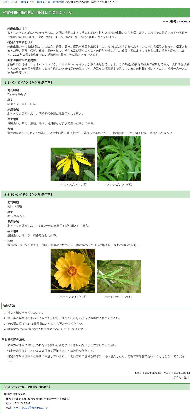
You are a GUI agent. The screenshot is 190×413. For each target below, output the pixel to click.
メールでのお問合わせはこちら (31, 407)
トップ (4, 2)
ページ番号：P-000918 (176, 21)
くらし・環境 (18, 2)
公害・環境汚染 (54, 2)
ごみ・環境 (35, 2)
